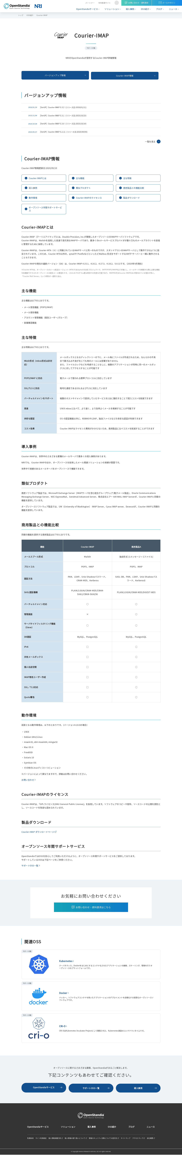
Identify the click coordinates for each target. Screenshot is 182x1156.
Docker (63, 995)
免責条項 (30, 1139)
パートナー (90, 3)
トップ (20, 15)
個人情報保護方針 (55, 1139)
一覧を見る (150, 140)
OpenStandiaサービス (87, 9)
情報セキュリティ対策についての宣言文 (103, 1139)
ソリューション (112, 9)
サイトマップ (125, 1139)
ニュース (173, 9)
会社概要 (150, 1139)
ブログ (159, 9)
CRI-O (62, 1028)
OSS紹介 (145, 9)
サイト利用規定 (41, 1139)
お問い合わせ (27, 781)
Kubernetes (65, 963)
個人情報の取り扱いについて (75, 1139)
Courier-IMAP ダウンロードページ (37, 833)
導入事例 (130, 9)
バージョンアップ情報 (43, 74)
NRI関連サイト (104, 3)
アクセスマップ (137, 1139)
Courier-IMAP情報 (91, 74)
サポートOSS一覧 (29, 867)
